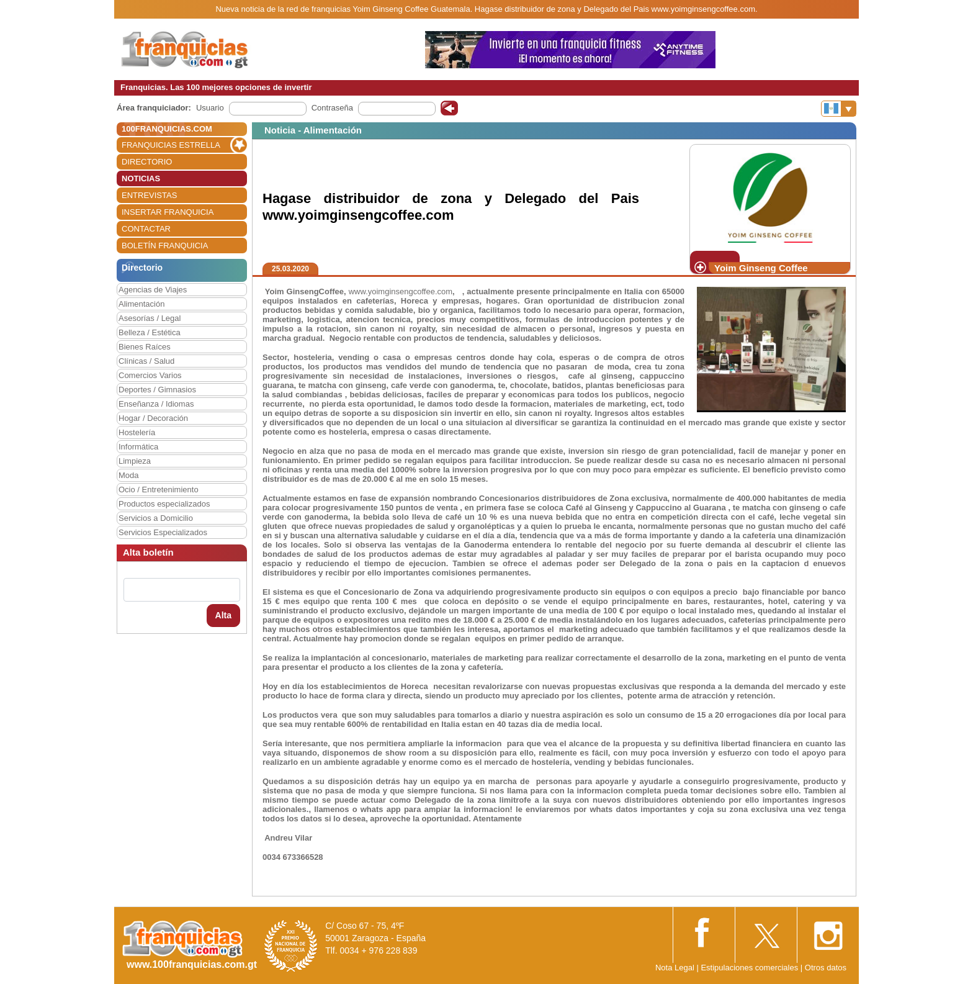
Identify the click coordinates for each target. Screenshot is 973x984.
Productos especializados (164, 503)
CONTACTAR (146, 228)
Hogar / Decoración (153, 418)
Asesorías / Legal (150, 318)
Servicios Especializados (163, 532)
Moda (129, 475)
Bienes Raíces (145, 346)
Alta (223, 615)
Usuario (210, 107)
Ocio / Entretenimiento (159, 489)
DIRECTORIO (147, 161)
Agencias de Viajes (153, 289)
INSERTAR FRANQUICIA (167, 212)
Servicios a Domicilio (156, 518)
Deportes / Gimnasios (157, 389)
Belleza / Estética (150, 332)
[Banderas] (838, 109)
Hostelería (137, 432)
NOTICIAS (141, 178)
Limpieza (135, 461)
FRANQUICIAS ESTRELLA (171, 145)
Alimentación (141, 304)
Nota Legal (674, 967)
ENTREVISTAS (149, 195)
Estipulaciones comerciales (750, 967)
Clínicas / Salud (146, 361)
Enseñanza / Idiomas (156, 403)
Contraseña (332, 107)
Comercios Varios (150, 375)
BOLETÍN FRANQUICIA (165, 245)
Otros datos (825, 967)
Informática (138, 446)
